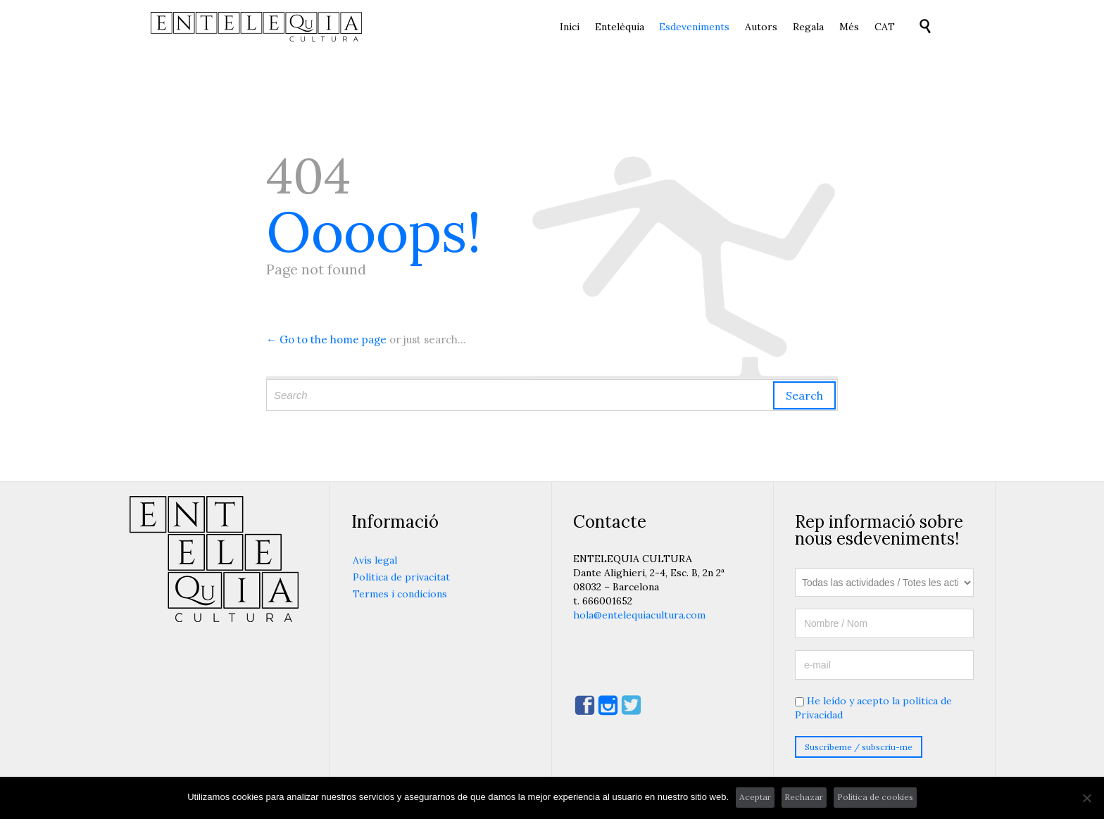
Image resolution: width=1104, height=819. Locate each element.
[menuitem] (884, 27)
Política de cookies (875, 797)
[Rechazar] (1086, 798)
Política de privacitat (401, 577)
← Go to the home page (326, 339)
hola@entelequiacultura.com (639, 615)
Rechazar (803, 797)
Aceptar (755, 797)
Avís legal (375, 560)
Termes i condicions (400, 594)
